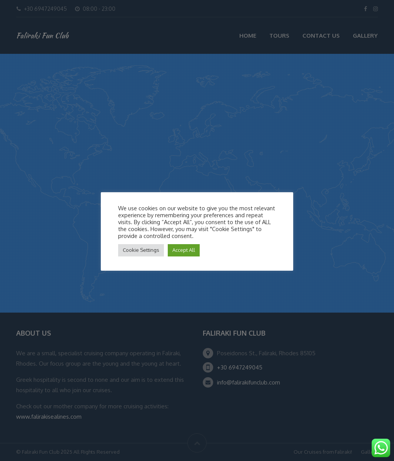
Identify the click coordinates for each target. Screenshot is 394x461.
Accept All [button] (183, 250)
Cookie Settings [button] (141, 250)
